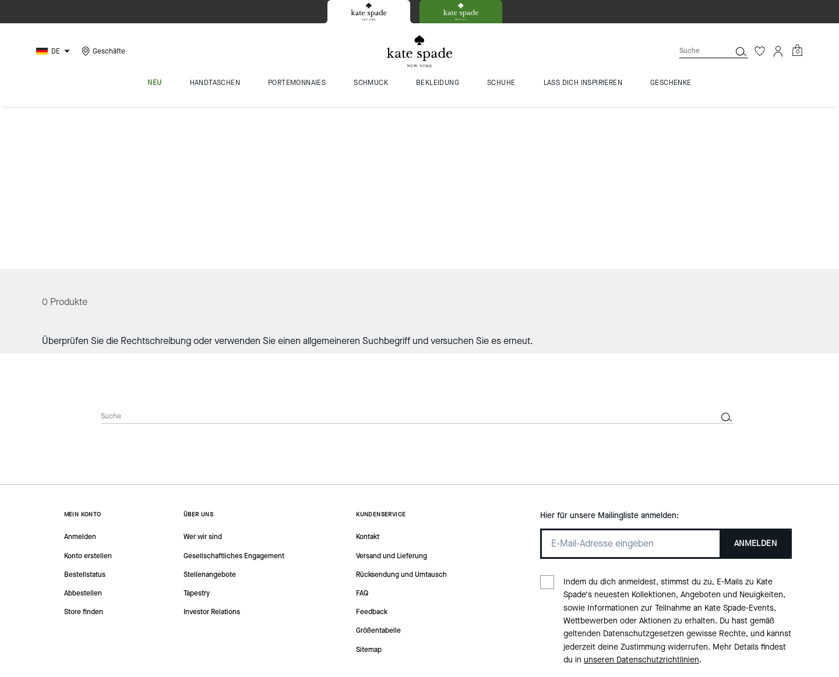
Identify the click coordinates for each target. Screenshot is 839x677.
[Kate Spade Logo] (419, 52)
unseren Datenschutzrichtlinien (641, 497)
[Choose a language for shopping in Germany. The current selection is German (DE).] (54, 51)
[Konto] (778, 51)
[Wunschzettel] (760, 51)
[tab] (368, 11)
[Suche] (695, 51)
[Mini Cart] (797, 50)
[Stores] (102, 51)
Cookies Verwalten (360, 646)
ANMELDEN (755, 380)
